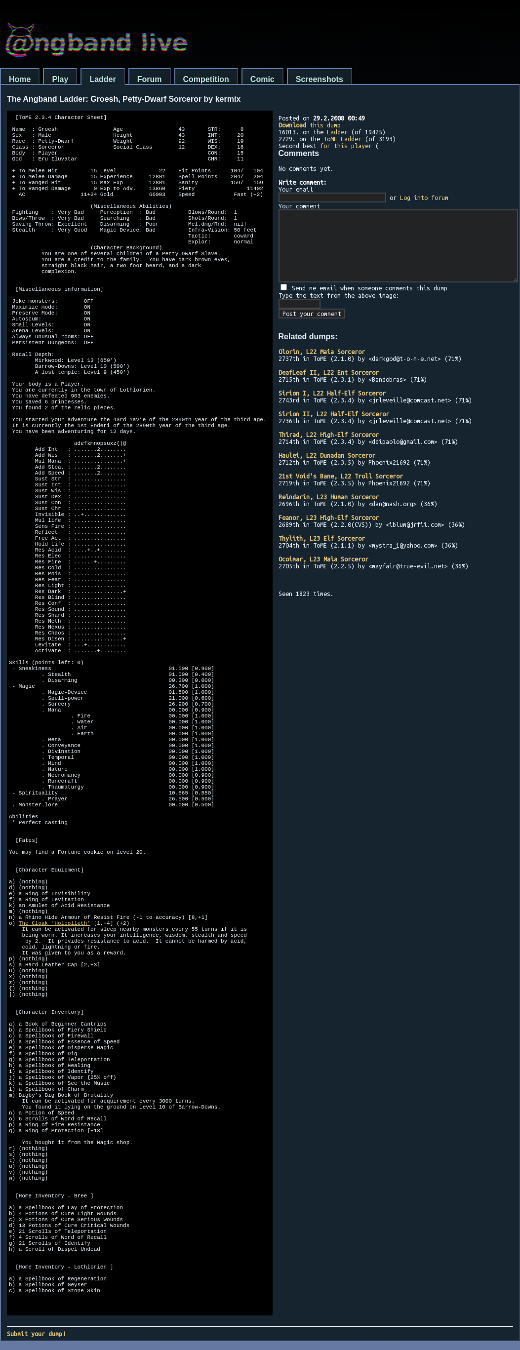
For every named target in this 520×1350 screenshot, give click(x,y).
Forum (149, 79)
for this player (346, 145)
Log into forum (424, 197)
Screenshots (319, 79)
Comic (262, 79)
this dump (310, 124)
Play (60, 79)
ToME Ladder (342, 138)
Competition (206, 79)
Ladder (102, 79)
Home (20, 79)
